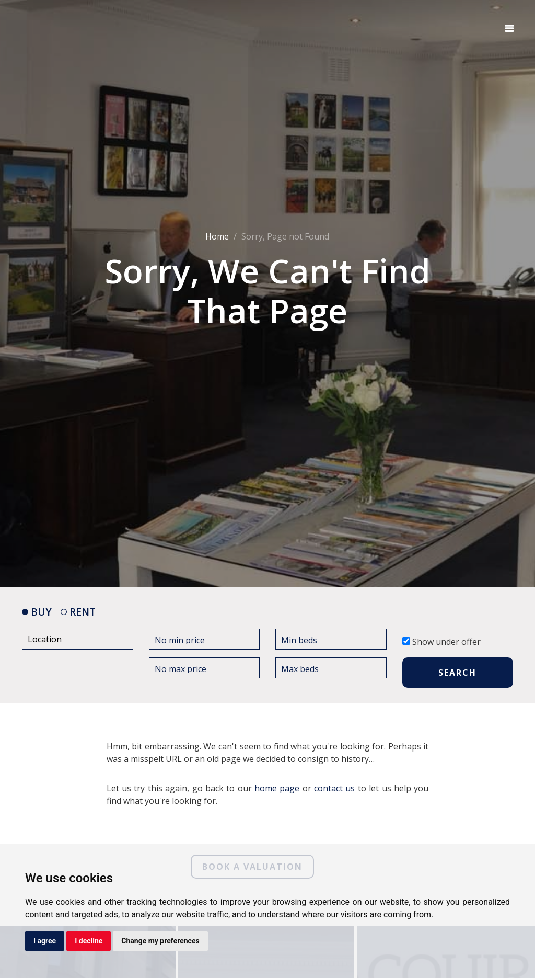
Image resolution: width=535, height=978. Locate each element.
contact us (334, 788)
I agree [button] (44, 941)
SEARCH (457, 672)
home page (276, 788)
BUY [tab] (37, 612)
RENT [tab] (78, 612)
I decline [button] (88, 941)
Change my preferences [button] (160, 941)
